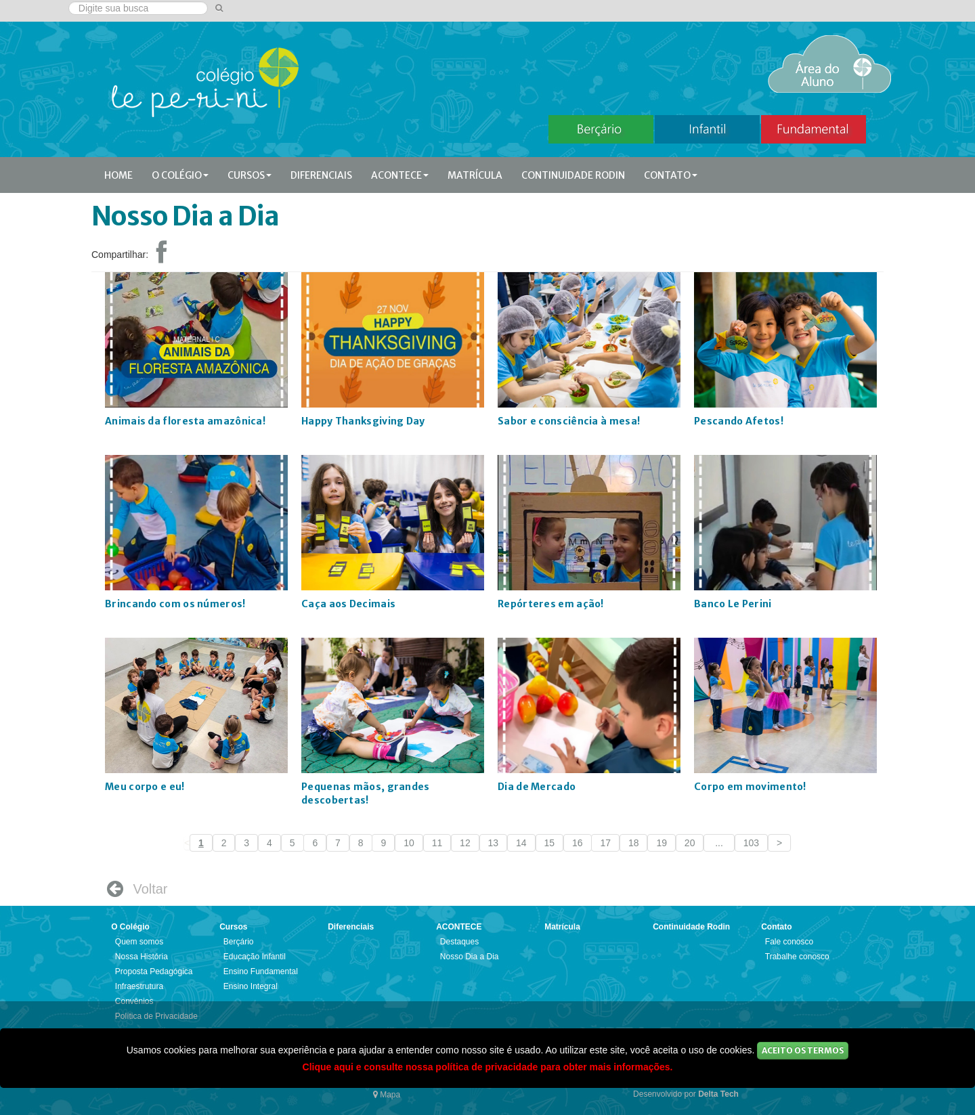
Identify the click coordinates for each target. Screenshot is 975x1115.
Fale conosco (789, 941)
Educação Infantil (254, 956)
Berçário (238, 941)
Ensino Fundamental (260, 971)
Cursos (250, 175)
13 (493, 842)
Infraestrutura (139, 986)
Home (118, 175)
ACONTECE (400, 175)
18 (633, 842)
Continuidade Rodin (573, 175)
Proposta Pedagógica (154, 971)
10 (409, 842)
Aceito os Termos (803, 1050)
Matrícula (475, 175)
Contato (670, 175)
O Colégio (180, 175)
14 (521, 842)
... (718, 842)
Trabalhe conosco (797, 956)
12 (465, 842)
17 (605, 842)
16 (577, 842)
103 (751, 842)
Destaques (459, 941)
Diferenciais (321, 175)
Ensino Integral (250, 986)
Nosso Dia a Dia (469, 956)
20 (690, 842)
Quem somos (139, 941)
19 (661, 842)
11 (437, 842)
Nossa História (141, 956)
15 (549, 842)
